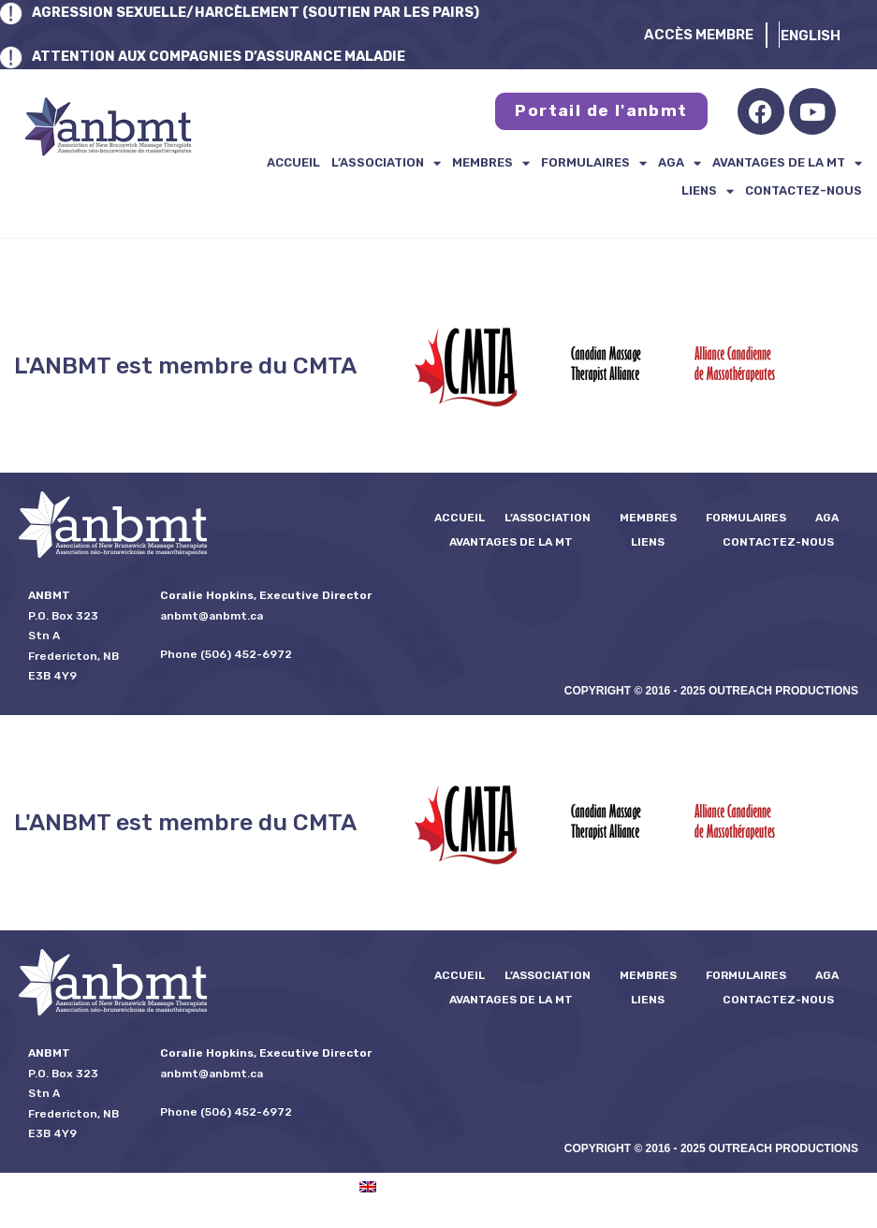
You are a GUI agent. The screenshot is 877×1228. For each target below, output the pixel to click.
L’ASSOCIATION (386, 163)
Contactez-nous (803, 190)
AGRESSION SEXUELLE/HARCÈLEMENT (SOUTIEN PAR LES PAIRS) (263, 12)
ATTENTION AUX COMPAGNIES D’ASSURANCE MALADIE (226, 56)
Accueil (293, 162)
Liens (707, 191)
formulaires (594, 163)
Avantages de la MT (787, 163)
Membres (491, 163)
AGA (679, 163)
